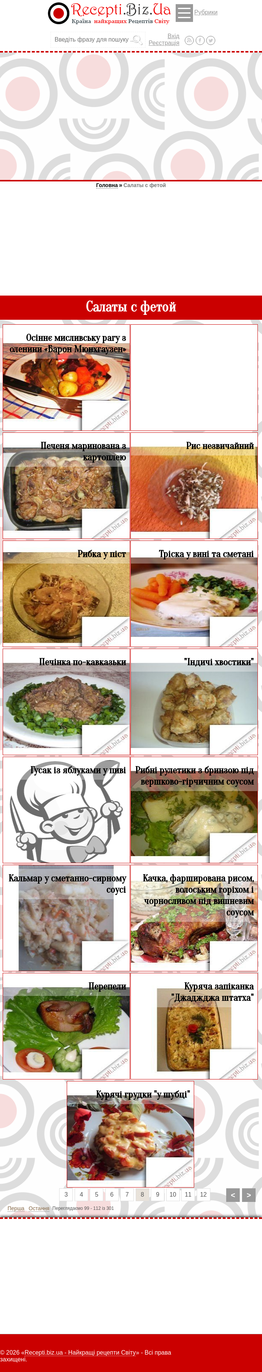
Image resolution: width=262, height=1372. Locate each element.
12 (203, 1194)
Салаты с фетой (144, 185)
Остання (39, 1208)
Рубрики (197, 13)
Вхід (173, 36)
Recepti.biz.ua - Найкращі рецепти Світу (80, 1352)
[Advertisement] (131, 116)
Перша (16, 1208)
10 (173, 1194)
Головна (107, 185)
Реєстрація (164, 43)
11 (188, 1194)
